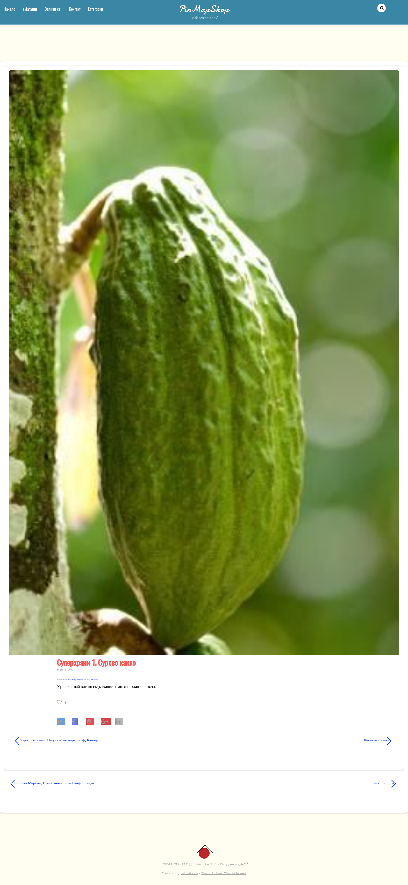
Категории (95, 8)
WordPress (189, 872)
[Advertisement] (204, 46)
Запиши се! (53, 8)
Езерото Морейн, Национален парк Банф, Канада (56, 740)
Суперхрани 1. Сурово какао (96, 662)
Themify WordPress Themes (223, 872)
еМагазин (30, 8)
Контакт (74, 8)
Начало (9, 8)
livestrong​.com (74, 679)
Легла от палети (302, 740)
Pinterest (94, 679)
